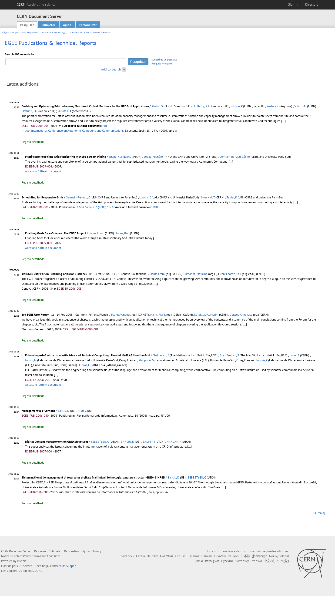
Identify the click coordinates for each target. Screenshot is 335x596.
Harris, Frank (157, 274)
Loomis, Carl (233, 274)
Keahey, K (273, 106)
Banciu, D (63, 411)
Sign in (293, 4)
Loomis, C (145, 197)
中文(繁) (283, 561)
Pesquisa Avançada (161, 63)
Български (127, 556)
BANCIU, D (127, 442)
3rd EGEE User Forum (35, 315)
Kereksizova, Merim (206, 315)
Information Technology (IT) (55, 32)
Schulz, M (300, 106)
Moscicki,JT (208, 197)
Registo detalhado (33, 142)
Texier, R (232, 197)
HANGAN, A (174, 442)
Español (193, 556)
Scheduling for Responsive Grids (42, 197)
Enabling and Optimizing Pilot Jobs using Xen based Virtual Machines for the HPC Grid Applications (85, 106)
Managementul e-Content (38, 411)
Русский (227, 561)
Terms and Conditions (47, 556)
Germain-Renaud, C (78, 197)
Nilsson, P (236, 106)
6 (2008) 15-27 (95, 207)
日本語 (245, 556)
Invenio (22, 561)
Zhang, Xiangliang (120, 157)
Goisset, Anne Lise (241, 315)
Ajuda (67, 25)
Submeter (48, 25)
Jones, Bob (122, 233)
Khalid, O (157, 106)
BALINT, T (149, 442)
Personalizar (88, 25)
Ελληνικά (166, 556)
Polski (199, 561)
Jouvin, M (31, 360)
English (180, 556)
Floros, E (84, 365)
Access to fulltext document (43, 171)
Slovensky (242, 561)
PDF (105, 126)
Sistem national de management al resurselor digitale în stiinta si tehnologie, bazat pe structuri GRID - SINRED (93, 477)
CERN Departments (30, 32)
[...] (283, 121)
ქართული (259, 556)
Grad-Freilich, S (229, 355)
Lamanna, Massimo (196, 274)
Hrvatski (220, 556)
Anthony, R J (201, 106)
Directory (311, 4)
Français (206, 556)
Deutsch (152, 556)
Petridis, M (29, 111)
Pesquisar (27, 25)
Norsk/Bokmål (279, 556)
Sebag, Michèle (153, 157)
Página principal (10, 32)
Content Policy (21, 556)
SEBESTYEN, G (100, 442)
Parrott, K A (64, 111)
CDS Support (68, 566)
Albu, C (82, 411)
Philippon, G (146, 360)
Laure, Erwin (96, 233)
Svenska (256, 561)
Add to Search (111, 69)
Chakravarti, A (161, 355)
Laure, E (294, 355)
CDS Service (24, 566)
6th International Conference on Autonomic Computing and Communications (74, 131)
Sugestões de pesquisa (164, 59)
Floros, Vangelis (121, 315)
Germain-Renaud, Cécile (234, 157)
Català (140, 556)
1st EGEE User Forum (35, 274)
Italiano (233, 556)
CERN (36, 4)
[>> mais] (318, 513)
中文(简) (269, 561)
